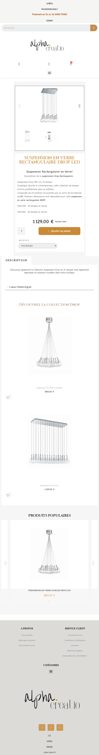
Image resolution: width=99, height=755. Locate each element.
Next (93, 563)
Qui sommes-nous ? (49, 9)
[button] (19, 106)
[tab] (49, 287)
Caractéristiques (20, 287)
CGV (49, 735)
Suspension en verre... (49, 485)
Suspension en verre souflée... (49, 388)
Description (16, 260)
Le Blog (49, 3)
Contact (49, 20)
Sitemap (49, 747)
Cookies (49, 741)
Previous (5, 563)
